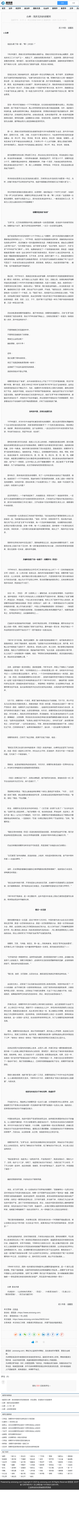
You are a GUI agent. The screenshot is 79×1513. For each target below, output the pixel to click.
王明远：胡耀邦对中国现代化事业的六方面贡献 (18, 1419)
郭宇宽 (51, 1459)
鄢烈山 (60, 1456)
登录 (38, 1385)
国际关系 (36, 8)
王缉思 (32, 1465)
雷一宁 (70, 1468)
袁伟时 (14, 1468)
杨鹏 (13, 1465)
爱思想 (7, 3)
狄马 (3, 1468)
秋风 (41, 1468)
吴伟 (22, 1471)
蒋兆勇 (14, 1471)
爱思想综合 (14, 1316)
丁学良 (42, 1456)
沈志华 (4, 1462)
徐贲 (41, 1459)
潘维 (50, 1473)
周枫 (3, 1471)
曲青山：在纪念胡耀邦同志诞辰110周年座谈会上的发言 (21, 1425)
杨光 (31, 1476)
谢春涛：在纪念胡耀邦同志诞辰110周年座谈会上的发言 (21, 1428)
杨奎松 (60, 1462)
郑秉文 (60, 1473)
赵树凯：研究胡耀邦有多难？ (12, 1434)
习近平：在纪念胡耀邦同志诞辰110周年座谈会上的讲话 (21, 1431)
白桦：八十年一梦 (8, 1406)
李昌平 (42, 1462)
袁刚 (13, 1473)
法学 (10, 8)
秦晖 (3, 1456)
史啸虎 (23, 1468)
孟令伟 (60, 1468)
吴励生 (32, 1473)
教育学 (63, 8)
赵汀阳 (23, 1462)
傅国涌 (70, 1456)
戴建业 (32, 1462)
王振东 (70, 1465)
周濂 (3, 1465)
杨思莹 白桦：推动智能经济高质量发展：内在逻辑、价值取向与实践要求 (27, 1400)
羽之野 (4, 1476)
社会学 (46, 8)
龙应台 (32, 1456)
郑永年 (23, 1456)
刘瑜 (41, 1471)
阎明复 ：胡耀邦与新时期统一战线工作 (15, 1443)
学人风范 (24, 1316)
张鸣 (50, 1462)
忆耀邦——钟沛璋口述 (10, 1422)
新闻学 (55, 8)
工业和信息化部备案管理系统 (39, 1487)
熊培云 (32, 1468)
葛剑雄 (51, 1471)
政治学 (27, 8)
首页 (3, 8)
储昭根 (60, 1471)
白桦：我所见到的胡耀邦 (10, 1403)
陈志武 (32, 1459)
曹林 (50, 1456)
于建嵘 (23, 1459)
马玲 (59, 1465)
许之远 (4, 1473)
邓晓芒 (23, 1465)
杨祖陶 (70, 1459)
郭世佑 (51, 1465)
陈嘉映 (4, 1459)
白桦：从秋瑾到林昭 (9, 1409)
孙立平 (23, 1476)
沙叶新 (32, 1471)
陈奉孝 (42, 1465)
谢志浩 (14, 1476)
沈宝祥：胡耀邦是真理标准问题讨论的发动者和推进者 (20, 1447)
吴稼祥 (70, 1471)
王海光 (70, 1462)
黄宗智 (14, 1459)
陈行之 (14, 1456)
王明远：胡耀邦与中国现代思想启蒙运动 (16, 1440)
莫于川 (70, 1473)
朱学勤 (42, 1473)
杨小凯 (23, 1473)
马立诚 (60, 1459)
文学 (71, 8)
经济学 (18, 8)
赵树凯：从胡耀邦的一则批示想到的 (14, 1437)
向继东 (14, 1462)
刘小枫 (51, 1468)
